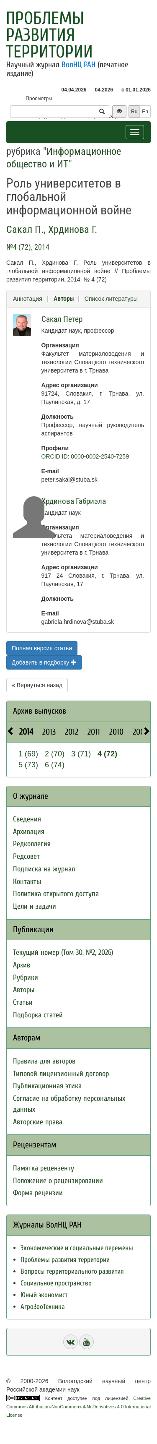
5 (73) (28, 765)
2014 (26, 732)
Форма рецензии (38, 1193)
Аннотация (27, 298)
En (145, 112)
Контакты (27, 881)
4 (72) (107, 754)
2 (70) (54, 754)
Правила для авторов (44, 1061)
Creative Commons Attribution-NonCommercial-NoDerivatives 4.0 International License (78, 1407)
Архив (21, 965)
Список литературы (111, 298)
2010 (116, 732)
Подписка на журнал (44, 869)
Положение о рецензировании (58, 1180)
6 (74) (54, 765)
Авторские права (37, 1122)
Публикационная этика (47, 1086)
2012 (71, 732)
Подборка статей (38, 1015)
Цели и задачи (34, 906)
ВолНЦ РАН (78, 64)
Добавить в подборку (44, 662)
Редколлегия (32, 843)
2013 (49, 732)
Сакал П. (25, 229)
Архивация (28, 831)
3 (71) (81, 754)
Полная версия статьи (42, 648)
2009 (140, 732)
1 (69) (28, 754)
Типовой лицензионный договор (61, 1073)
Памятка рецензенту (43, 1168)
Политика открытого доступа (56, 893)
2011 (94, 732)
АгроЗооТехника (43, 1307)
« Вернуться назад (37, 685)
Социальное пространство (56, 1283)
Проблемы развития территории (49, 35)
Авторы (64, 298)
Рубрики (25, 977)
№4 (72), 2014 (27, 246)
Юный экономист (44, 1295)
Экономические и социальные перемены (77, 1248)
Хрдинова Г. (72, 229)
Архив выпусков (39, 711)
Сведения (27, 819)
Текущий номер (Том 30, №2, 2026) (63, 952)
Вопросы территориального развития (72, 1271)
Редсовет (26, 856)
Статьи (23, 1002)
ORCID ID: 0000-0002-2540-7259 (85, 456)
